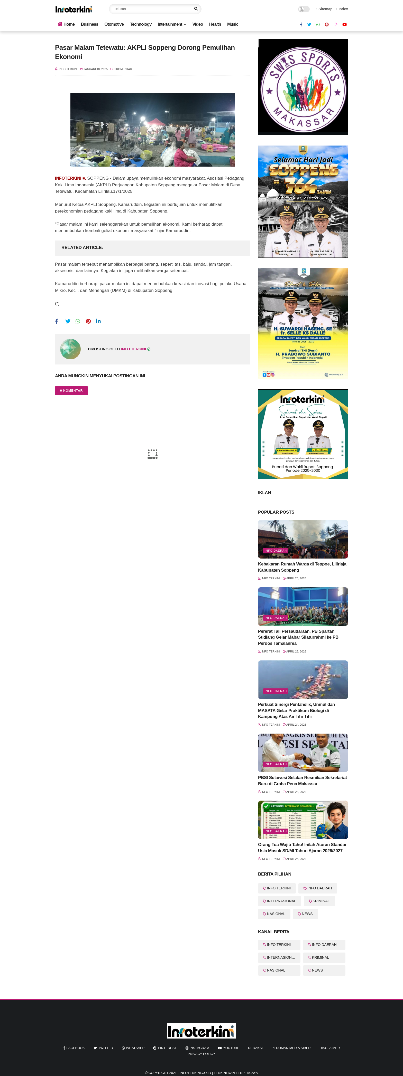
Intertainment (170, 24)
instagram (199, 1048)
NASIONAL (276, 914)
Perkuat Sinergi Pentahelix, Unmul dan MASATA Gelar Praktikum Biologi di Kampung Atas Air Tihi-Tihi (296, 710)
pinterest (167, 1048)
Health (215, 24)
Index (342, 9)
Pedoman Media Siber (290, 1048)
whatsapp (135, 1048)
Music (232, 24)
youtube (231, 1048)
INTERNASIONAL (281, 901)
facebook (76, 1048)
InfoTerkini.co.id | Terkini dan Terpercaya (219, 1073)
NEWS (307, 914)
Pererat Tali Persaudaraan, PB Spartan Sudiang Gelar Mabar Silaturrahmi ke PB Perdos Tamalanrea (298, 637)
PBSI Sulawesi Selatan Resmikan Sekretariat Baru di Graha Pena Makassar (302, 780)
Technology (140, 24)
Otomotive (114, 24)
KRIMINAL (321, 901)
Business (89, 24)
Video (198, 24)
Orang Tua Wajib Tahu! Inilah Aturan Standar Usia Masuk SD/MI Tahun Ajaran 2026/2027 (302, 847)
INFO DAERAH (319, 888)
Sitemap (324, 9)
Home (66, 24)
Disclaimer (329, 1048)
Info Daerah (276, 550)
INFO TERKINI (279, 888)
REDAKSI (255, 1048)
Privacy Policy (201, 1054)
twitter (105, 1048)
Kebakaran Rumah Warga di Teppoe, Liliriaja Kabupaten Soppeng (302, 567)
